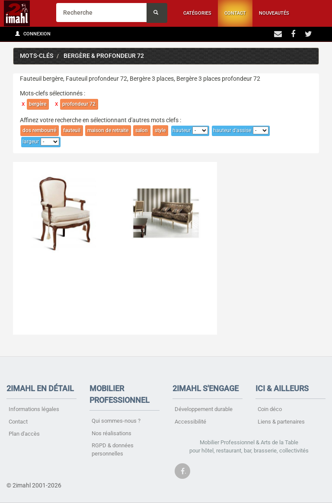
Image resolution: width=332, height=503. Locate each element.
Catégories (197, 13)
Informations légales (34, 409)
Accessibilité (190, 421)
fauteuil (71, 130)
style (160, 130)
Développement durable (204, 409)
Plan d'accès (24, 433)
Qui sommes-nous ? (116, 421)
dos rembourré (39, 130)
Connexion (33, 34)
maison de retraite (107, 130)
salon (141, 130)
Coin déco (270, 409)
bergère (37, 104)
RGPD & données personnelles (113, 449)
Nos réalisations (111, 433)
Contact (235, 13)
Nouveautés (274, 13)
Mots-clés (36, 56)
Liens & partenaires (281, 421)
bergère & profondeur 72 (104, 56)
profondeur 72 (79, 104)
